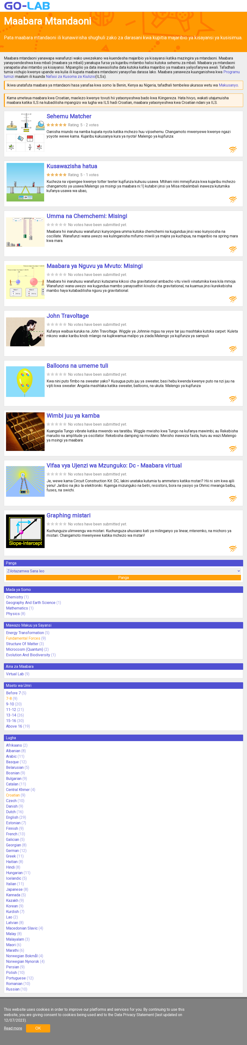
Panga (123, 577)
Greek (11, 856)
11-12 (11, 709)
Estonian (13, 823)
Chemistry (14, 597)
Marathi (12, 950)
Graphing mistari (68, 515)
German (12, 850)
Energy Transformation (25, 632)
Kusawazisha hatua (72, 166)
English (12, 817)
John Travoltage (68, 316)
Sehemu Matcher (69, 116)
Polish (11, 972)
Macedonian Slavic (22, 928)
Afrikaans (14, 745)
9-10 (10, 704)
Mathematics (17, 608)
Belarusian (15, 767)
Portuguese (16, 978)
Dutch (11, 812)
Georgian (13, 845)
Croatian (13, 795)
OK (38, 1028)
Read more (13, 1028)
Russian (13, 989)
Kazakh (12, 900)
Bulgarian (13, 778)
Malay (11, 933)
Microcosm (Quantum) (24, 649)
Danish (12, 806)
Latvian (12, 922)
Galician (12, 839)
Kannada (13, 895)
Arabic (11, 756)
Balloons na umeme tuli (77, 365)
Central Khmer (18, 789)
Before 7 (13, 693)
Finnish (12, 828)
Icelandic (13, 878)
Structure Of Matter (22, 644)
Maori (11, 945)
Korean (12, 906)
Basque (12, 762)
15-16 (11, 720)
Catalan (12, 784)
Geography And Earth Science (30, 602)
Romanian (14, 983)
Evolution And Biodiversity (28, 655)
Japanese (14, 889)
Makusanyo (228, 85)
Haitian (12, 861)
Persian (12, 967)
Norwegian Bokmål (22, 956)
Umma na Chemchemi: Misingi (87, 216)
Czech (11, 800)
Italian (11, 884)
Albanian (13, 751)
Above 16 (14, 726)
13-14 (11, 715)
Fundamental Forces (23, 638)
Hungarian (14, 873)
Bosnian (13, 773)
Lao (9, 917)
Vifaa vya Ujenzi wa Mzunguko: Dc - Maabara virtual (114, 465)
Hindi (10, 867)
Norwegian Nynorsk (22, 961)
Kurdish (12, 911)
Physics (13, 613)
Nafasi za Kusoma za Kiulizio (70, 76)
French (11, 834)
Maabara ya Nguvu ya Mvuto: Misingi (95, 266)
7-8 (9, 698)
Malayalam (15, 939)
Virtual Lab (15, 674)
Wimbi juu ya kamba (73, 415)
